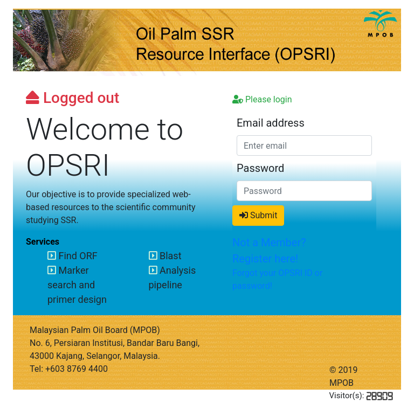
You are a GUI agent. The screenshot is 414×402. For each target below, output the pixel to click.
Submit (258, 215)
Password (260, 168)
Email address (271, 122)
